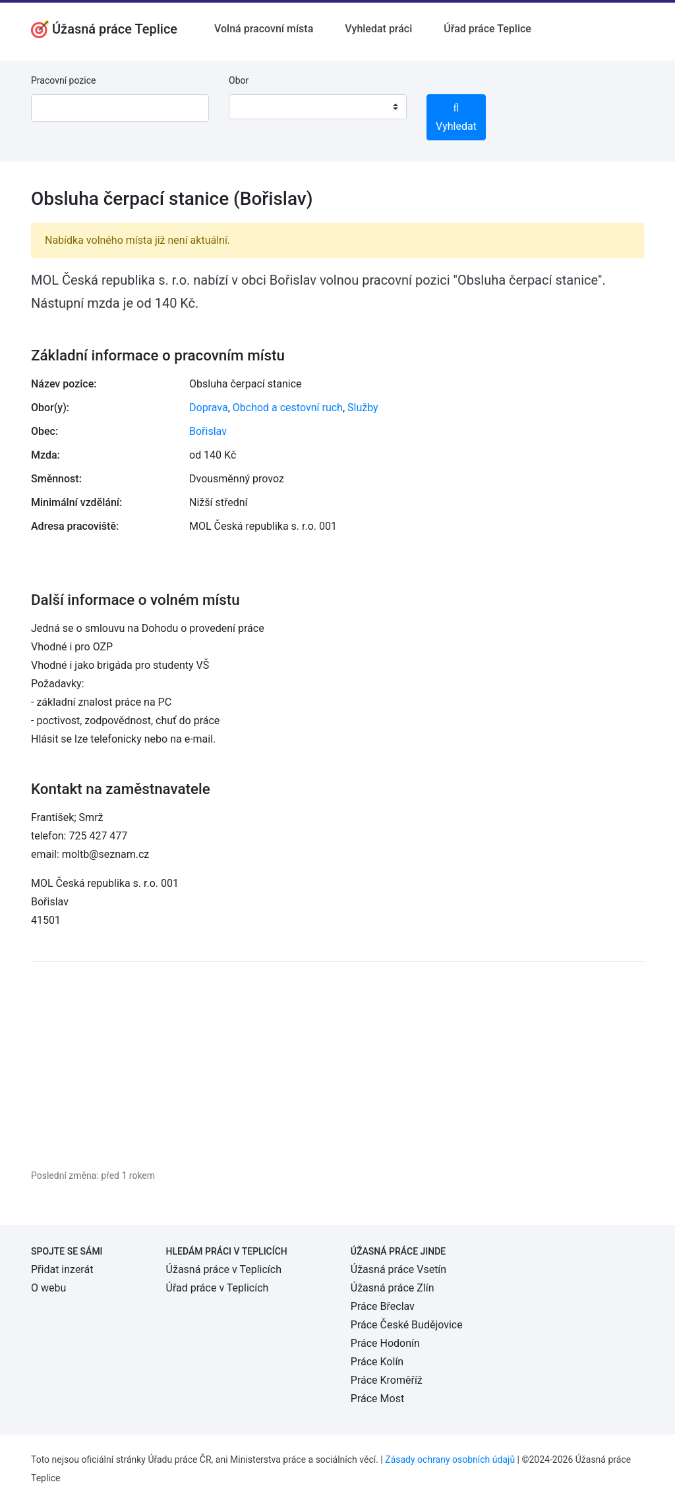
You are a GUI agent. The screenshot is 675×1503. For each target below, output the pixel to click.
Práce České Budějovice (407, 1325)
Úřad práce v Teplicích (217, 1288)
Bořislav (208, 431)
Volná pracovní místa (263, 28)
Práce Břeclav (383, 1306)
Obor (239, 80)
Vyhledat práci (378, 28)
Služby (362, 407)
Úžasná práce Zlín (392, 1288)
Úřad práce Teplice (487, 28)
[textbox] (255, 106)
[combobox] (318, 106)
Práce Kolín (377, 1361)
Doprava (208, 407)
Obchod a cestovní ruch (288, 407)
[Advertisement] (337, 1065)
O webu (48, 1288)
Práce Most (377, 1398)
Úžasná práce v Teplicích (223, 1269)
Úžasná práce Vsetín (398, 1269)
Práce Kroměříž (387, 1380)
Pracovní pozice (63, 80)
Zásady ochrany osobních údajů (450, 1459)
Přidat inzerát (62, 1269)
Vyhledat (456, 117)
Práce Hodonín (385, 1343)
